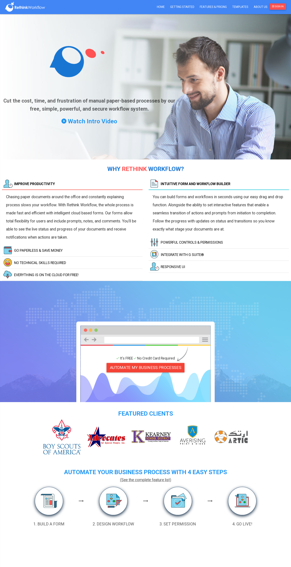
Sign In (278, 6)
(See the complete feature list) (145, 480)
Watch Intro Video (89, 121)
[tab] (72, 184)
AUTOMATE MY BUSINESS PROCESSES (145, 367)
